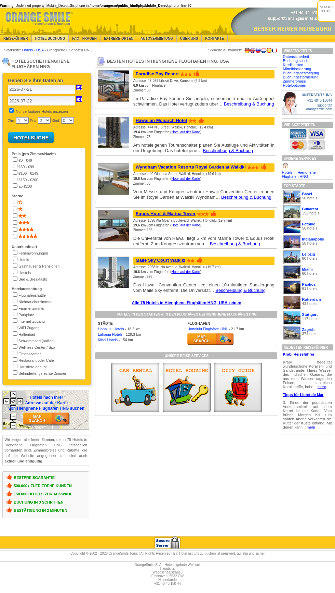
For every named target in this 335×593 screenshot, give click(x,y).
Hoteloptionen (294, 85)
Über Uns (189, 38)
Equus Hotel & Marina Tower (166, 213)
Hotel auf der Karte (185, 132)
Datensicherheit (296, 56)
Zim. (11, 121)
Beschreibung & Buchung (249, 104)
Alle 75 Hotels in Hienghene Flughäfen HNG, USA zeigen (186, 302)
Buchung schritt (296, 61)
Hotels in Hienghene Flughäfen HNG (299, 174)
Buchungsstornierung (301, 77)
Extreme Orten (118, 38)
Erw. (33, 121)
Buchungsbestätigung (301, 73)
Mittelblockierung (297, 69)
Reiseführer (15, 38)
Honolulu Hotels (111, 329)
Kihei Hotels (108, 340)
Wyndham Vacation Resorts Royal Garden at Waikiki (191, 167)
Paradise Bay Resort (157, 73)
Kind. (56, 121)
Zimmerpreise (294, 81)
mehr (322, 387)
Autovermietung (156, 38)
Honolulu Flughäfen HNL (207, 329)
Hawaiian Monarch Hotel (161, 120)
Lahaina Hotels (110, 334)
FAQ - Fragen (84, 38)
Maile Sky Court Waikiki (160, 260)
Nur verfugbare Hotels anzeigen (42, 111)
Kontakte (214, 38)
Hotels (28, 50)
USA (40, 50)
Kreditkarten (293, 65)
